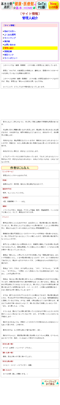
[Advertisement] (30, 104)
